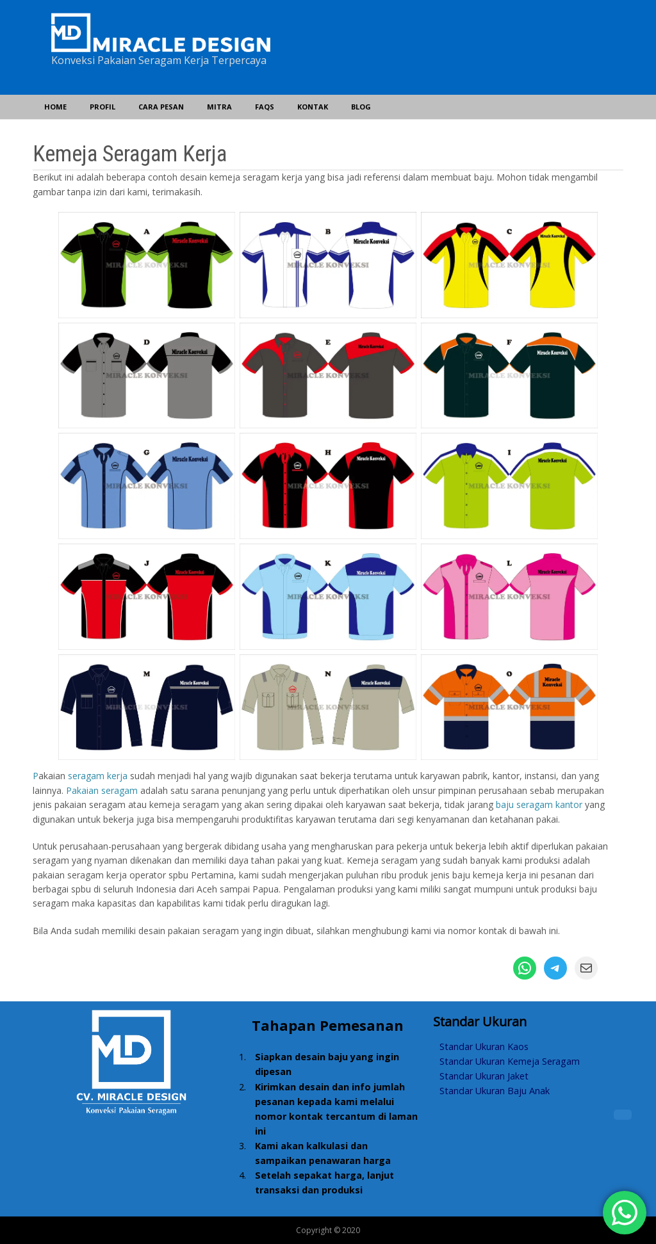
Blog (361, 106)
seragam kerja (97, 776)
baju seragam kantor (539, 804)
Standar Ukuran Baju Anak (494, 1091)
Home (55, 106)
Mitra (219, 106)
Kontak (312, 106)
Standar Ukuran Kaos (484, 1046)
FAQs (264, 106)
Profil (102, 106)
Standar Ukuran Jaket (484, 1076)
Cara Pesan (161, 106)
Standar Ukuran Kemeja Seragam (509, 1061)
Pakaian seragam (102, 790)
